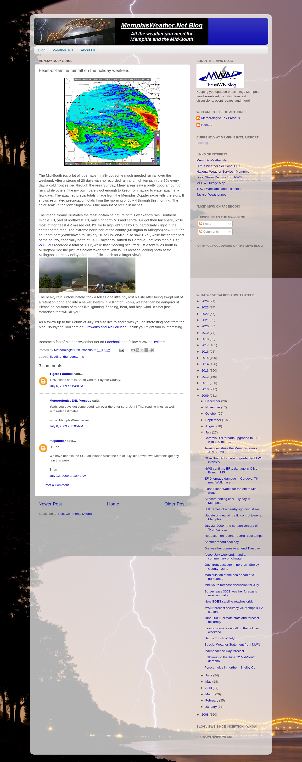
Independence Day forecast (224, 651)
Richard (207, 124)
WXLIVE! (46, 245)
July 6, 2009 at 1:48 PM (66, 386)
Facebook (113, 342)
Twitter (158, 342)
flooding (55, 356)
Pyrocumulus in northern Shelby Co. (230, 667)
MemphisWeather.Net (212, 160)
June (209, 675)
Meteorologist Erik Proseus (70, 400)
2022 (205, 314)
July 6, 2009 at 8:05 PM (66, 426)
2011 (205, 383)
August (210, 426)
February (212, 700)
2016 (205, 351)
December (213, 401)
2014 (205, 364)
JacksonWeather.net (211, 194)
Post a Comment (57, 485)
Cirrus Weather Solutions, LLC (218, 166)
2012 (205, 376)
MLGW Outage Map (210, 183)
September (213, 420)
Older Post (175, 503)
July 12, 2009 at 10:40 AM (68, 475)
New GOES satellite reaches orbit (229, 601)
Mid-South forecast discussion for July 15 (234, 585)
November (213, 407)
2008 (205, 714)
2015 (205, 358)
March (210, 694)
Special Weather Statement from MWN (232, 644)
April (209, 688)
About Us (88, 50)
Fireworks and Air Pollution (105, 327)
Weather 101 (63, 50)
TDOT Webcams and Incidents (218, 189)
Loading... (203, 143)
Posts (205, 223)
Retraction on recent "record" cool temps (234, 535)
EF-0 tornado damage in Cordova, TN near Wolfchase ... (232, 480)
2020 (205, 326)
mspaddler (58, 441)
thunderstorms (73, 356)
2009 (205, 395)
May (208, 681)
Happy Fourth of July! (220, 638)
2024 (205, 301)
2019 (205, 332)
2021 (205, 320)
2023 (205, 307)
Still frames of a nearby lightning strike (232, 509)
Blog (41, 50)
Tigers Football (61, 374)
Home (113, 503)
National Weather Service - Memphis (222, 171)
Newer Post (50, 503)
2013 (205, 370)
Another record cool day (222, 542)
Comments (209, 231)
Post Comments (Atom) (75, 513)
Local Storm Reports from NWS (219, 177)
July (208, 432)
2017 (205, 345)
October (211, 413)
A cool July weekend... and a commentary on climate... (225, 556)
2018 (205, 339)
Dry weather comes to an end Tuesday (232, 548)
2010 (205, 389)
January (211, 706)
